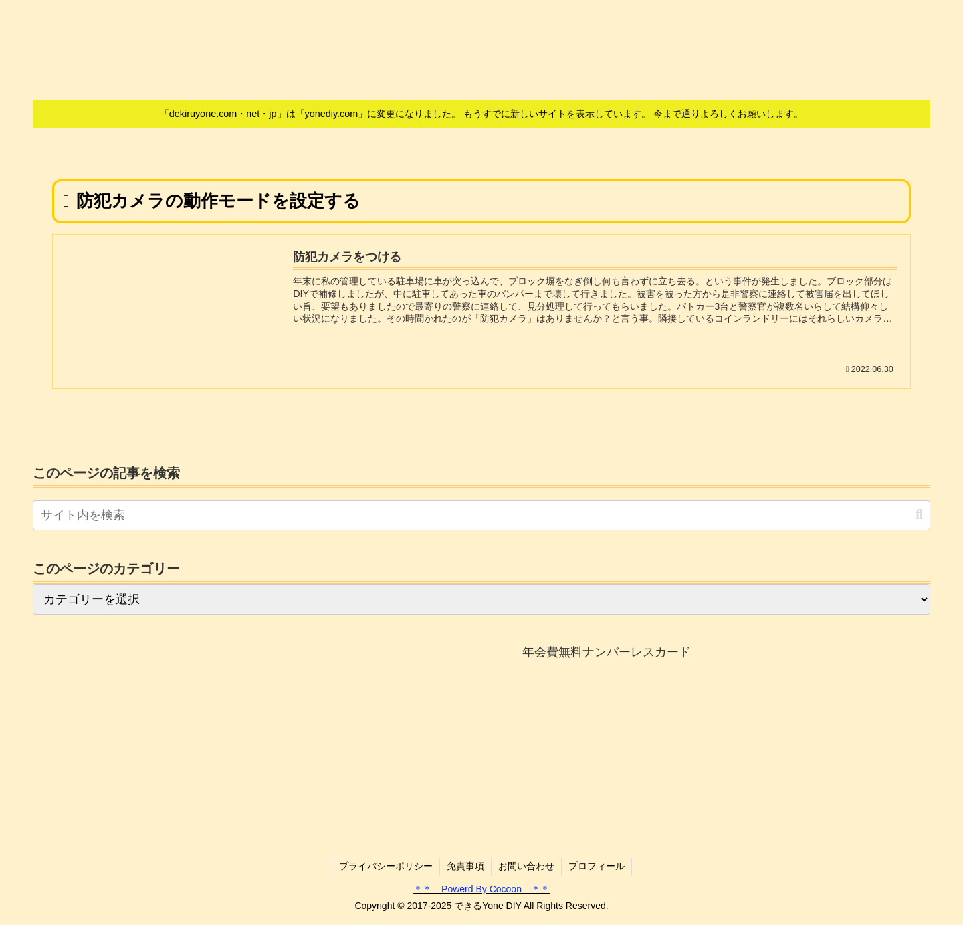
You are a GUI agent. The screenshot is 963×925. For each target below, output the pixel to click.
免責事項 (465, 866)
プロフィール (596, 866)
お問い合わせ (526, 866)
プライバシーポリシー (386, 866)
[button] (919, 514)
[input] (481, 515)
